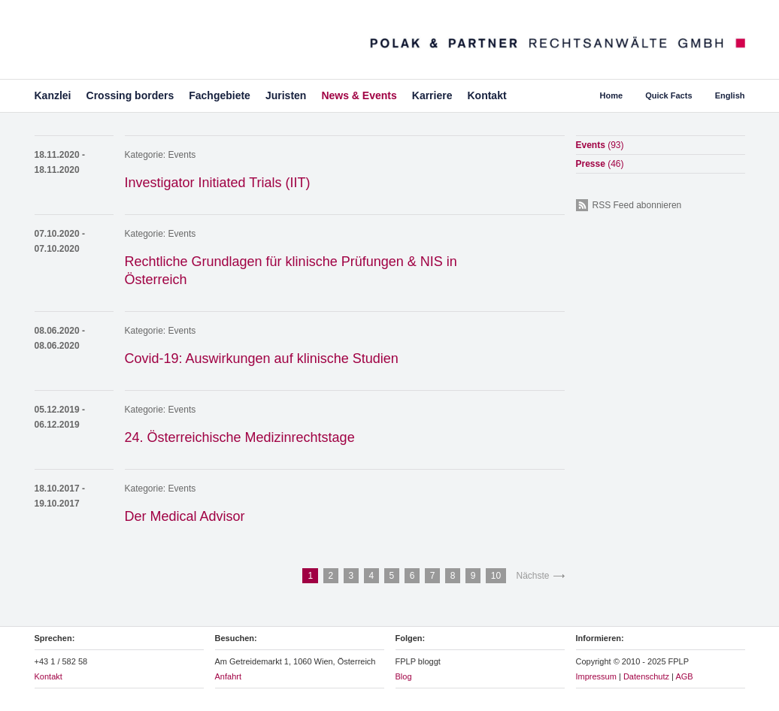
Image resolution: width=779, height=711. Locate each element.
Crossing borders (130, 95)
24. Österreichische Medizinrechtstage (240, 437)
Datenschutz (646, 676)
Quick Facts (668, 95)
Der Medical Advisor (185, 516)
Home (611, 95)
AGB (684, 676)
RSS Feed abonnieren (637, 205)
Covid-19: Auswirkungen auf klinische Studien (262, 358)
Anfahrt (228, 676)
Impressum (596, 676)
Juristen (285, 95)
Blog (404, 676)
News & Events (358, 95)
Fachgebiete (219, 95)
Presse (600, 164)
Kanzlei (53, 95)
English (730, 95)
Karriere (432, 95)
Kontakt (486, 95)
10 (496, 575)
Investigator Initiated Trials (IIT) (218, 182)
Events (182, 155)
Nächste (532, 575)
